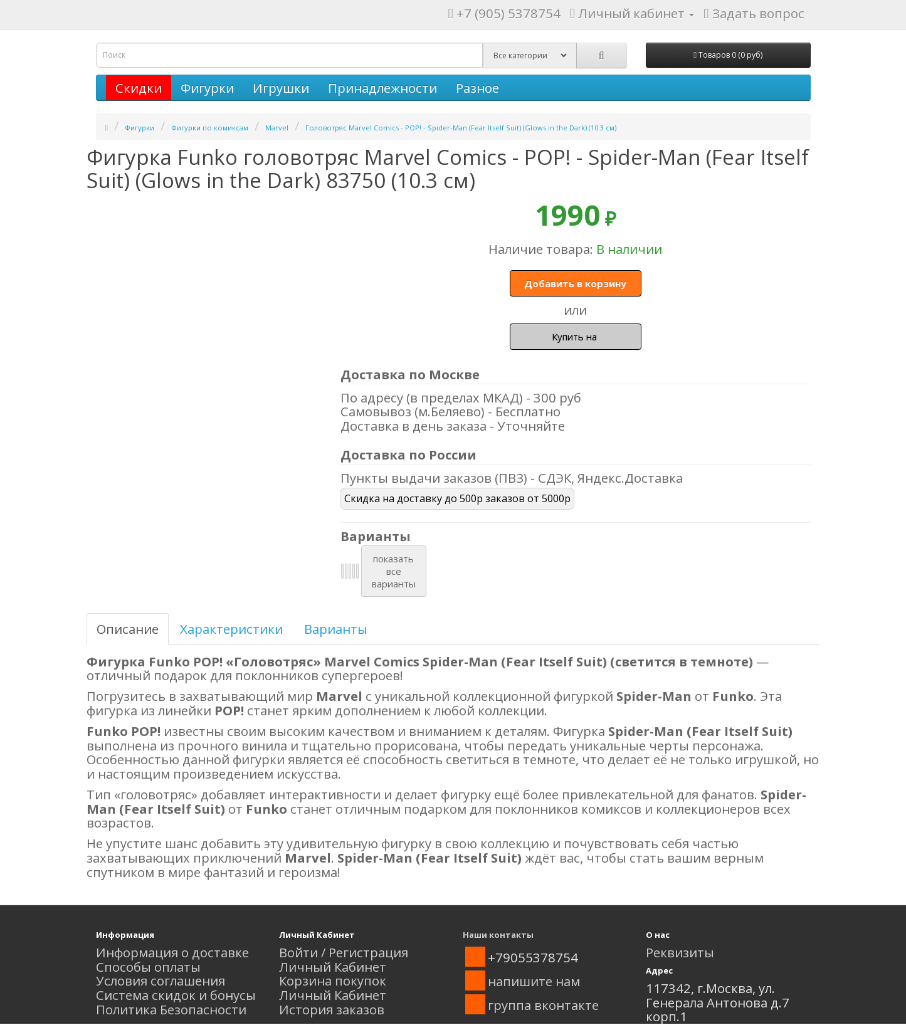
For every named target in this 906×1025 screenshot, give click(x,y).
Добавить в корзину (575, 283)
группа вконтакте (543, 1005)
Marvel (276, 127)
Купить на (575, 336)
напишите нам (534, 981)
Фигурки (207, 88)
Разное (477, 88)
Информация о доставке (172, 952)
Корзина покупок (332, 980)
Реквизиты (680, 952)
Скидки (138, 88)
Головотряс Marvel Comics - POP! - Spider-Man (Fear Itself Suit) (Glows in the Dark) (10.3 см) (460, 127)
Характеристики (231, 629)
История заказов (331, 1009)
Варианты (335, 629)
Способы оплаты (148, 966)
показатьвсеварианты (394, 571)
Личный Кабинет (332, 966)
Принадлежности (382, 88)
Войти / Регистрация (343, 952)
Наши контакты (498, 934)
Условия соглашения (160, 980)
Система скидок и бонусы (176, 995)
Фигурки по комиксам (209, 127)
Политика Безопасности (171, 1009)
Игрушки (281, 88)
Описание (128, 629)
